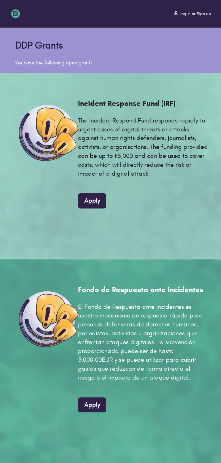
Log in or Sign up (192, 13)
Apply (92, 200)
